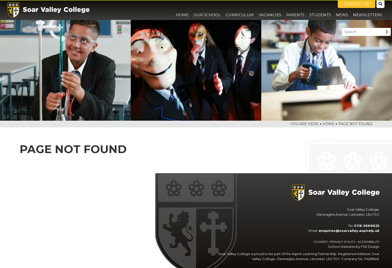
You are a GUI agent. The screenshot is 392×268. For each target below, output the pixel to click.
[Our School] (207, 10)
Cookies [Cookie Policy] (321, 242)
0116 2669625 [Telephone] (367, 226)
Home (328, 124)
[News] (341, 10)
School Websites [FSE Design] (342, 247)
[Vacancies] (270, 10)
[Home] (49, 9)
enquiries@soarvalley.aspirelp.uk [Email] (349, 231)
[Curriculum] (239, 10)
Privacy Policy (343, 242)
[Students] (320, 10)
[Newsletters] (367, 10)
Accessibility (369, 242)
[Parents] (295, 10)
